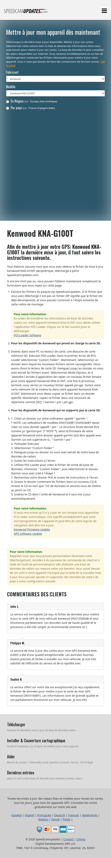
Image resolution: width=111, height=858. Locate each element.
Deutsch (59, 815)
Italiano (43, 819)
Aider (11, 756)
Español (16, 815)
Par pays (30, 107)
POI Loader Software (27, 335)
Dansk (55, 819)
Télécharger (16, 724)
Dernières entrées (20, 773)
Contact (68, 839)
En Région (31, 101)
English (29, 815)
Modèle (11, 86)
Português (44, 815)
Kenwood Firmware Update (32, 529)
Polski (66, 819)
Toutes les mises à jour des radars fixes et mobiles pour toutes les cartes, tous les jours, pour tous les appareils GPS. (26, 12)
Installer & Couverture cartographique (36, 740)
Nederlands (89, 815)
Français (73, 815)
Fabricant (12, 72)
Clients (81, 839)
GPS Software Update (28, 534)
